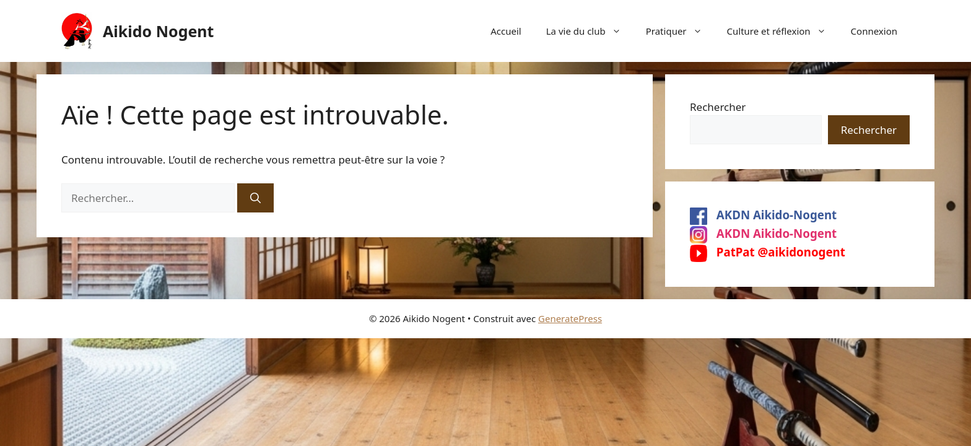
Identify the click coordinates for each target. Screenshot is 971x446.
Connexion (874, 31)
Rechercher (718, 107)
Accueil (505, 31)
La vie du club (590, 31)
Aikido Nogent (158, 31)
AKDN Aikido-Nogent (763, 214)
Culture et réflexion (782, 31)
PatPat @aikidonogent (767, 252)
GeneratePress (570, 318)
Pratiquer (680, 31)
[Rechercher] (255, 198)
